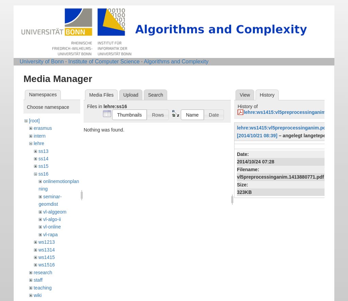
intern (40, 136)
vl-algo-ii (52, 219)
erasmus (43, 128)
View (245, 95)
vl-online (52, 226)
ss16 (43, 174)
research (43, 272)
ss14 (43, 158)
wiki (37, 295)
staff (38, 280)
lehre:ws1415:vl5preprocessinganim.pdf (289, 112)
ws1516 (46, 264)
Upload (130, 95)
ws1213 (46, 242)
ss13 (43, 151)
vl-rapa (50, 234)
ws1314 (46, 250)
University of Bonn (42, 61)
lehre (39, 143)
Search (155, 95)
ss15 (43, 166)
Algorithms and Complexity (176, 61)
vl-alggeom (54, 212)
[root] (34, 120)
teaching (43, 287)
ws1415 (46, 257)
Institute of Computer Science (104, 61)
